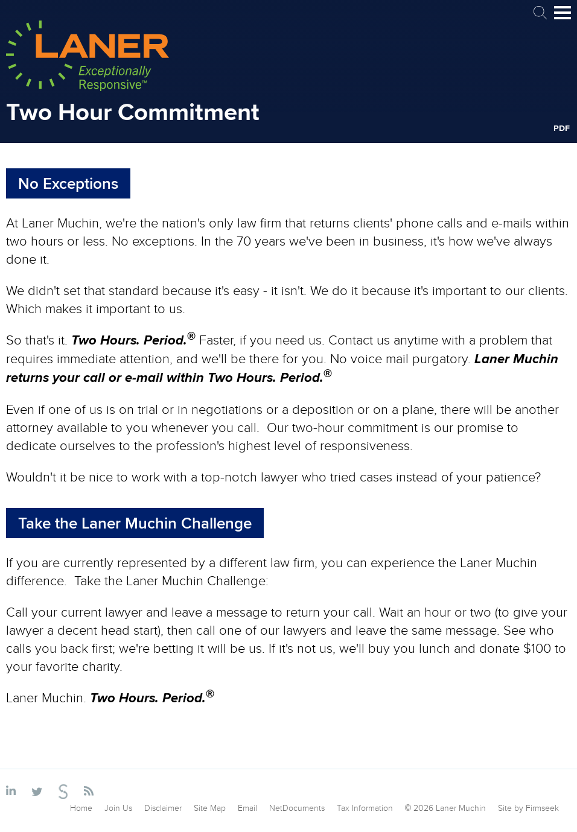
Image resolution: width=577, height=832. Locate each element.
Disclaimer (163, 808)
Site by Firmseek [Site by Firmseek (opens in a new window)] (528, 808)
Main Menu (562, 17)
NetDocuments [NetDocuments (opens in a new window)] (297, 808)
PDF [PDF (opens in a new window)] (561, 128)
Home (81, 808)
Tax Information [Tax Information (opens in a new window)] (365, 808)
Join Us (118, 808)
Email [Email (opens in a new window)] (247, 808)
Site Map (210, 808)
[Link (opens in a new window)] (13, 791)
